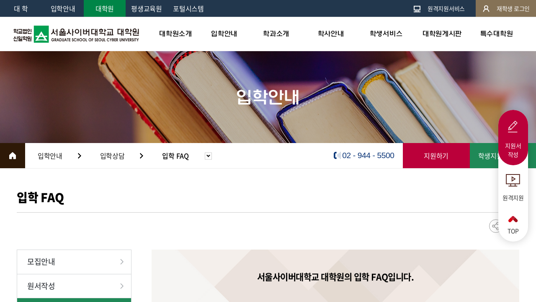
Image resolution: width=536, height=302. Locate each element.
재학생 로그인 (506, 8)
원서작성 (41, 286)
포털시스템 (188, 8)
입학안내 (63, 8)
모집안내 (41, 261)
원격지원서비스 (439, 8)
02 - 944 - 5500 (368, 155)
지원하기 (436, 156)
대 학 (21, 8)
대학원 (104, 8)
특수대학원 (496, 33)
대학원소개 (175, 33)
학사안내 (331, 33)
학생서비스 (386, 33)
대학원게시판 (442, 33)
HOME (12, 155)
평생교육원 (146, 8)
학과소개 (276, 33)
